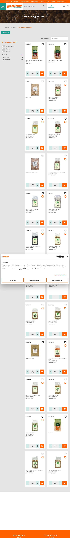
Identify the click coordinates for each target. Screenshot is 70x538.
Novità (8, 48)
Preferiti (8, 51)
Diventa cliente (25, 1)
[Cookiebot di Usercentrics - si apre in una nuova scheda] (57, 257)
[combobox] (34, 6)
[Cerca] (44, 6)
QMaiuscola (7, 59)
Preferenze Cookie (60, 275)
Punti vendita (15, 1)
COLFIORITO (7, 57)
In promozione (10, 46)
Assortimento (35, 1)
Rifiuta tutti (13, 280)
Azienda (7, 1)
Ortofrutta (13, 27)
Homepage (6, 27)
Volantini (53, 1)
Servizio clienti (61, 1)
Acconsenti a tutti (57, 280)
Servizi (42, 1)
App (47, 1)
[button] (59, 38)
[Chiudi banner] (67, 256)
